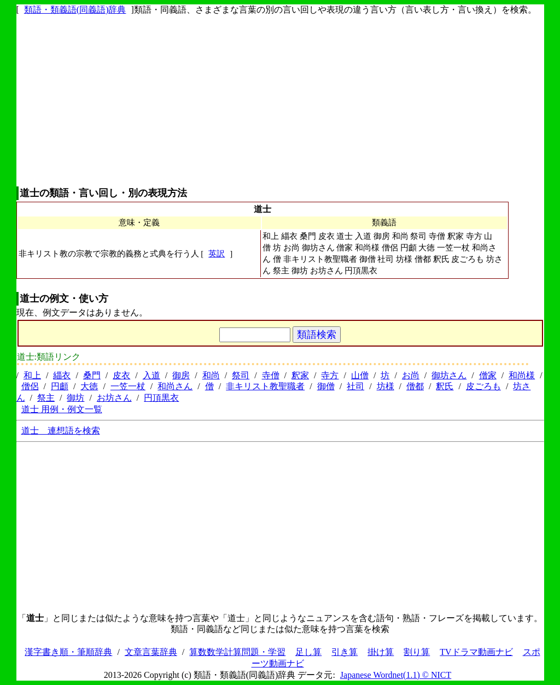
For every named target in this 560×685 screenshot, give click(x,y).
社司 (355, 386)
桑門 (92, 375)
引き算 (344, 652)
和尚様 (522, 375)
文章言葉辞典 (151, 652)
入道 (151, 375)
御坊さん (448, 375)
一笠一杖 (127, 386)
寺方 (330, 375)
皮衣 (121, 375)
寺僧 (270, 375)
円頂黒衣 (161, 397)
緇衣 (62, 375)
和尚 (211, 375)
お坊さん (114, 397)
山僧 (360, 375)
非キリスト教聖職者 (265, 386)
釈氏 (444, 386)
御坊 (75, 397)
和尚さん (175, 386)
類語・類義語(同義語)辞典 (75, 9)
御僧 (326, 386)
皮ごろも (483, 386)
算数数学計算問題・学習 (237, 652)
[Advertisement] (280, 101)
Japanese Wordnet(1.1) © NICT (395, 675)
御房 (181, 375)
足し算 (308, 652)
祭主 (46, 397)
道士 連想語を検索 (60, 430)
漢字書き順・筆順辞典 (68, 652)
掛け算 (381, 652)
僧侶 (30, 386)
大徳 (89, 386)
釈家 (300, 375)
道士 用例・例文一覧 (61, 409)
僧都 (415, 386)
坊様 (385, 386)
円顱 (59, 386)
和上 (32, 375)
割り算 (417, 652)
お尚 (410, 375)
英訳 (216, 253)
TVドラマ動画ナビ (476, 652)
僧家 (488, 375)
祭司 (240, 375)
